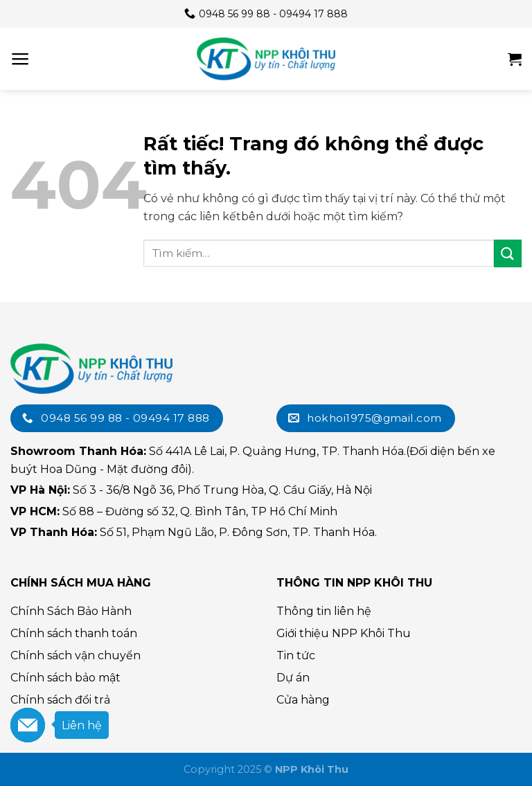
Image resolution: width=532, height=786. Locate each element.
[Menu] (20, 59)
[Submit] (508, 253)
